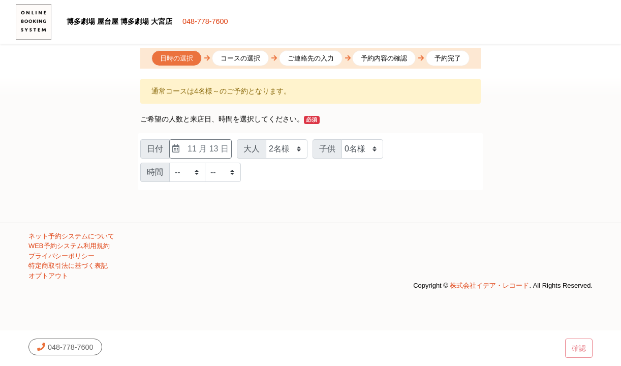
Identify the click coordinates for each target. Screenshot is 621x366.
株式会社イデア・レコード (489, 285)
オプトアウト (48, 276)
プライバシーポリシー (61, 256)
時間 (155, 172)
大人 (251, 148)
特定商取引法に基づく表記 (68, 265)
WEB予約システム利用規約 (69, 246)
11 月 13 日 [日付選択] (200, 148)
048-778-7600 (205, 21)
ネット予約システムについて (71, 236)
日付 (155, 148)
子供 (327, 148)
